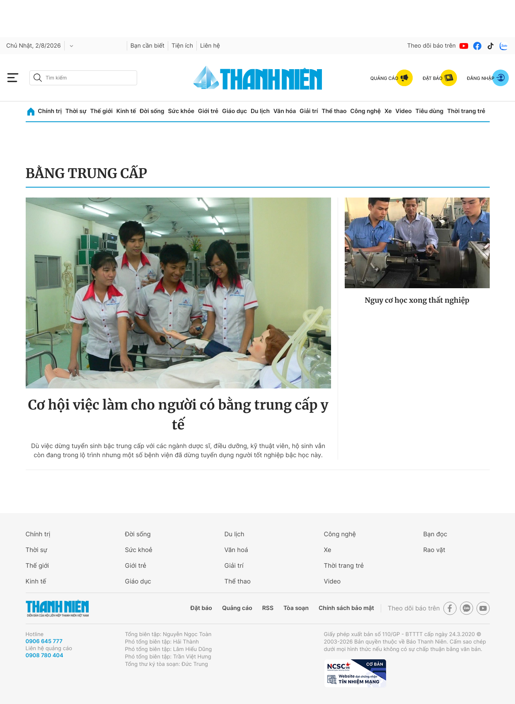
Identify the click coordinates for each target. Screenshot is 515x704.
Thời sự (76, 111)
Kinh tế (126, 111)
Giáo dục (234, 111)
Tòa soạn (296, 608)
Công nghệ (365, 111)
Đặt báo (201, 608)
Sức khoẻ (138, 550)
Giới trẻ (208, 111)
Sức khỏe (181, 111)
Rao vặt (434, 550)
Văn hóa (284, 111)
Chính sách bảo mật (346, 608)
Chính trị (50, 111)
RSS (267, 608)
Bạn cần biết (147, 45)
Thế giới (101, 111)
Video (403, 111)
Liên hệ (210, 45)
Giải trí (309, 111)
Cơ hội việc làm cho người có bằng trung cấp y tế (178, 415)
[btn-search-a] (38, 77)
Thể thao (334, 111)
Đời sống (152, 111)
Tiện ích (182, 45)
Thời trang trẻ (466, 111)
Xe (388, 111)
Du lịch (260, 111)
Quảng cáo (237, 608)
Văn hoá (236, 550)
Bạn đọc (435, 534)
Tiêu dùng (430, 111)
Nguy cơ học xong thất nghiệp (417, 300)
